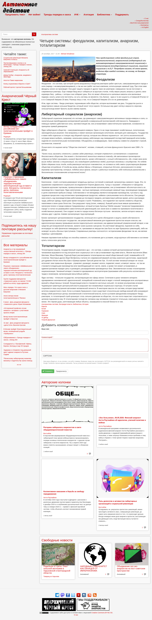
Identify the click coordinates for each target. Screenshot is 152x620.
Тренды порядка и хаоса (57, 14)
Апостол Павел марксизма (13, 80)
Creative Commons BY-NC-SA (101, 613)
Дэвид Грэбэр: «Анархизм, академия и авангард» (17, 76)
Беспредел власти (65, 304)
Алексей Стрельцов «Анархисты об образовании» (16, 70)
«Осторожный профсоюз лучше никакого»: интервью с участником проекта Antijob (16, 310)
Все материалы (16, 245)
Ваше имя (45, 329)
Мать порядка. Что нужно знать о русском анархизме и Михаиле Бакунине (16, 289)
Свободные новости (57, 540)
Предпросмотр (61, 371)
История (85, 304)
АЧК (77, 14)
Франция (45, 315)
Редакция (7, 137)
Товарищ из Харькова (51, 576)
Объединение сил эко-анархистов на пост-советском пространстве (131, 568)
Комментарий (47, 337)
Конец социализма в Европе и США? (17, 84)
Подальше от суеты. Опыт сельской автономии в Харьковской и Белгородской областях (56, 569)
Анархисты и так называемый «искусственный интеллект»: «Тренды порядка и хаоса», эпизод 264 (17, 251)
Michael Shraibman (67, 54)
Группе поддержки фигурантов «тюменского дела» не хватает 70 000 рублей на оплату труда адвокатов (17, 281)
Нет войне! (34, 14)
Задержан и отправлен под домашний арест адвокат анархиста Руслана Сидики (17, 352)
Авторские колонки (56, 382)
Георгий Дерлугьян (48, 320)
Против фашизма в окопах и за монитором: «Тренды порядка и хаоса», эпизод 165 (18, 64)
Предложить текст (15, 14)
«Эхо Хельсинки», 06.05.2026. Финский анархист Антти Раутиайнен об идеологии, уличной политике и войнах (122, 420)
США (43, 313)
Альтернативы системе (49, 34)
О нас (76, 615)
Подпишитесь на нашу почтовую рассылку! (19, 227)
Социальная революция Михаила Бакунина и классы (16, 58)
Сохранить (48, 371)
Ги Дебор (45, 317)
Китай (44, 309)
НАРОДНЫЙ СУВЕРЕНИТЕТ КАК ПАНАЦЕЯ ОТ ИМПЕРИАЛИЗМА (93, 568)
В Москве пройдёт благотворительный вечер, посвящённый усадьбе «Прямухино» (17, 331)
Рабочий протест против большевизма (17, 87)
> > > (19, 365)
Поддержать (122, 14)
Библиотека (104, 14)
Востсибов (47, 433)
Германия (45, 311)
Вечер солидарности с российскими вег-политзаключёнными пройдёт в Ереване (18, 130)
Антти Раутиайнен (105, 426)
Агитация (88, 14)
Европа (44, 306)
